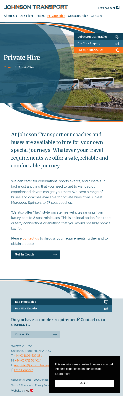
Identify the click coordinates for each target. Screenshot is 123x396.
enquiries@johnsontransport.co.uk (37, 365)
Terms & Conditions (22, 385)
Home (7, 67)
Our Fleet (26, 16)
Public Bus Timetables (98, 37)
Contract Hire (78, 16)
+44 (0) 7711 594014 (28, 360)
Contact (96, 16)
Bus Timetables (61, 302)
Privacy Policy (43, 385)
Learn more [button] (62, 373)
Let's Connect (23, 370)
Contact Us (36, 334)
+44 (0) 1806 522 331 (98, 50)
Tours (40, 16)
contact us (31, 238)
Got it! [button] (84, 383)
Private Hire (56, 16)
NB (29, 390)
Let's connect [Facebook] (108, 8)
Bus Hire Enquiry (98, 43)
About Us (10, 16)
